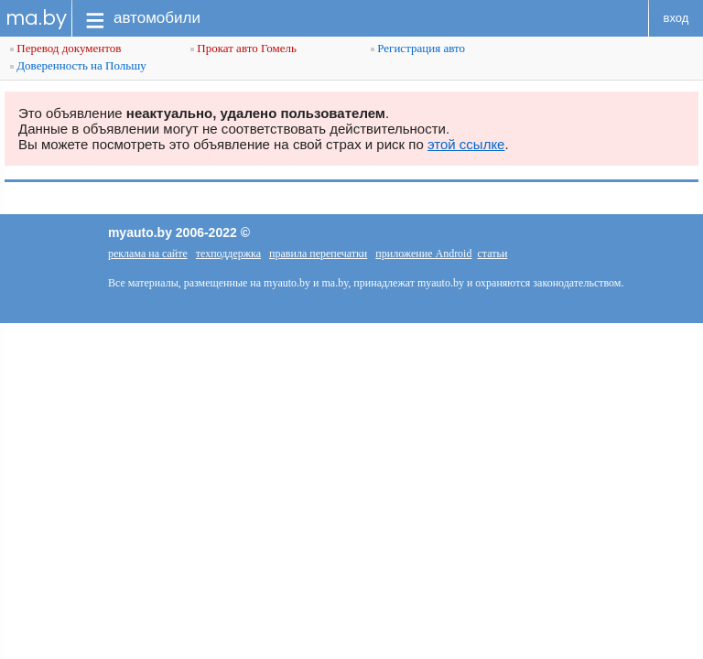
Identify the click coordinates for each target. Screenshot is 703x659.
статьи (492, 253)
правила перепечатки (318, 253)
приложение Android (423, 253)
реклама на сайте (148, 253)
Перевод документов (65, 48)
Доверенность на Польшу (78, 65)
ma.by (36, 17)
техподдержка (228, 253)
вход (676, 18)
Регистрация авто (418, 48)
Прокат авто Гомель (243, 48)
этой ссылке (466, 144)
